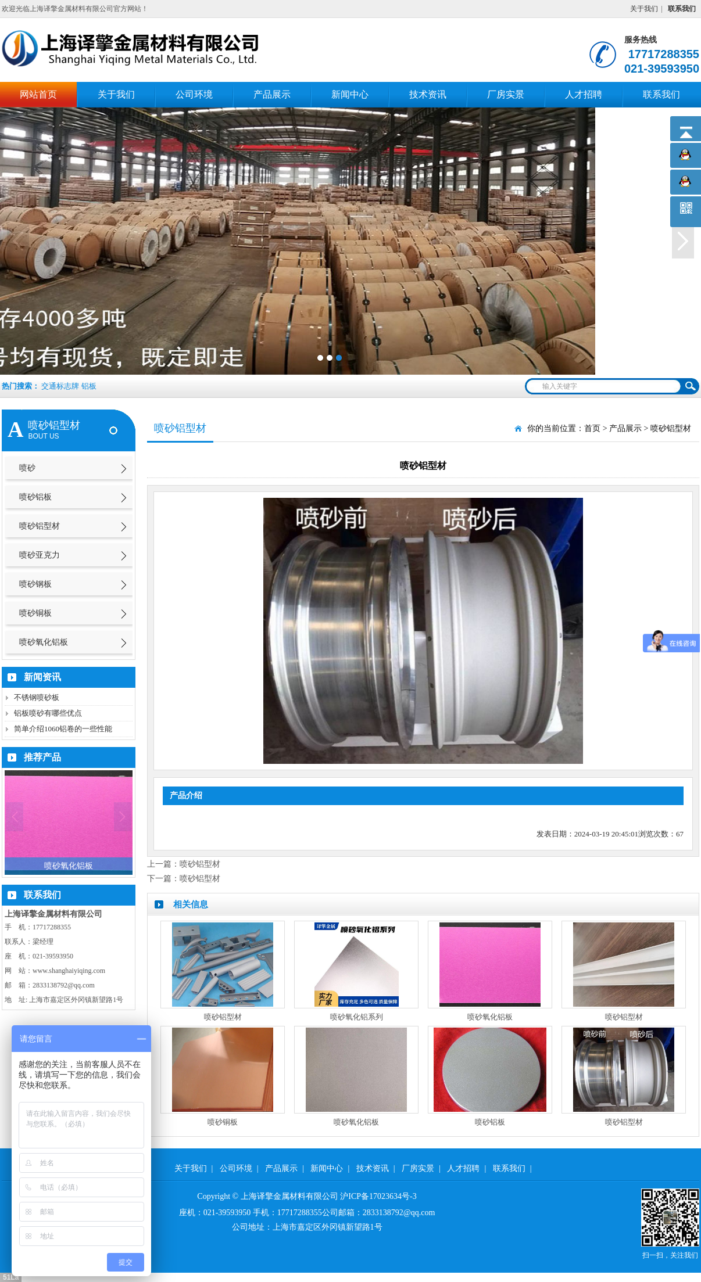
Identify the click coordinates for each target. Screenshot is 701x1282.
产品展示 (272, 94)
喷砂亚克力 (39, 555)
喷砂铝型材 (39, 526)
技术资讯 (427, 94)
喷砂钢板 (35, 584)
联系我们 (661, 94)
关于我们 (644, 9)
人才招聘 (583, 94)
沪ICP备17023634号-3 (378, 1196)
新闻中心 (350, 94)
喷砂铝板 (35, 497)
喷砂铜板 (35, 613)
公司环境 (194, 94)
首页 (592, 428)
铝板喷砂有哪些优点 (48, 713)
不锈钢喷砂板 (36, 697)
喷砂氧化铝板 (43, 642)
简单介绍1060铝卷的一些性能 (63, 728)
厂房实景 (505, 94)
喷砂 (27, 468)
